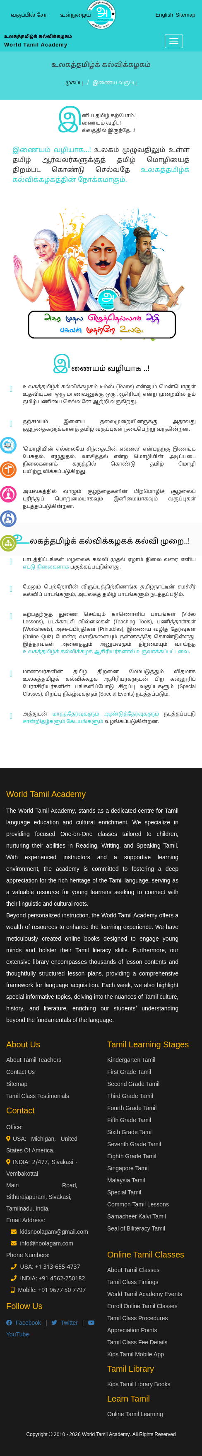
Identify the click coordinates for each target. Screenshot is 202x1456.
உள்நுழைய (75, 15)
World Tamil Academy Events (144, 1294)
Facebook (23, 1323)
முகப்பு (74, 83)
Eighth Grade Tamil (131, 1156)
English (164, 15)
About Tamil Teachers (33, 1060)
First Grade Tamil (129, 1072)
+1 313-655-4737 (57, 1267)
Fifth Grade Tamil (129, 1120)
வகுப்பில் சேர (29, 15)
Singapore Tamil (128, 1168)
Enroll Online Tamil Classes (142, 1306)
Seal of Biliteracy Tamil (136, 1229)
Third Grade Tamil (130, 1096)
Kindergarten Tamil (131, 1060)
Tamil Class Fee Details (137, 1342)
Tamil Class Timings (132, 1282)
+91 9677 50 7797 (62, 1290)
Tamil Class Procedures (137, 1318)
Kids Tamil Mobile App (135, 1354)
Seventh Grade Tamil (134, 1144)
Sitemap (185, 15)
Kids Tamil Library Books (139, 1384)
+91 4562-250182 (61, 1278)
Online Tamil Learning (135, 1414)
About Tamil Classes (133, 1270)
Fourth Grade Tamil (131, 1108)
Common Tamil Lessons (138, 1204)
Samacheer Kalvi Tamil (136, 1217)
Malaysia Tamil (126, 1180)
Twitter (64, 1323)
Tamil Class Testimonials (37, 1096)
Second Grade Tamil (133, 1084)
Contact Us (20, 1072)
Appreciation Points (132, 1330)
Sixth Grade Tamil (130, 1132)
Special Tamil (124, 1192)
